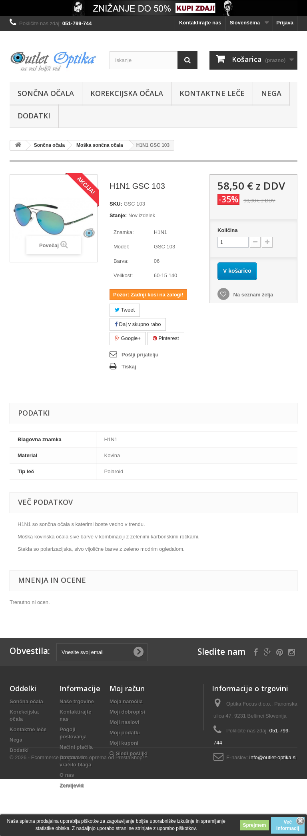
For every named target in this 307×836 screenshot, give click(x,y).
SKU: (116, 204)
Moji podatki (125, 733)
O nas (67, 775)
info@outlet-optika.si (273, 757)
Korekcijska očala (126, 93)
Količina (227, 230)
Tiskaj (129, 367)
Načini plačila (76, 747)
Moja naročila (126, 701)
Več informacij (287, 825)
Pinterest (166, 338)
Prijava (284, 23)
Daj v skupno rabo (138, 324)
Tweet (125, 310)
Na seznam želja (252, 295)
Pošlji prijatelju (140, 355)
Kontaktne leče (212, 93)
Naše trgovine (77, 701)
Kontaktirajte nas (200, 23)
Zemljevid (72, 785)
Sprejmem (254, 825)
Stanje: (118, 215)
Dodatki (34, 115)
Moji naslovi (124, 722)
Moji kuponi (124, 743)
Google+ (128, 338)
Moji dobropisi (127, 712)
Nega (271, 93)
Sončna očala (46, 93)
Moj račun (127, 688)
